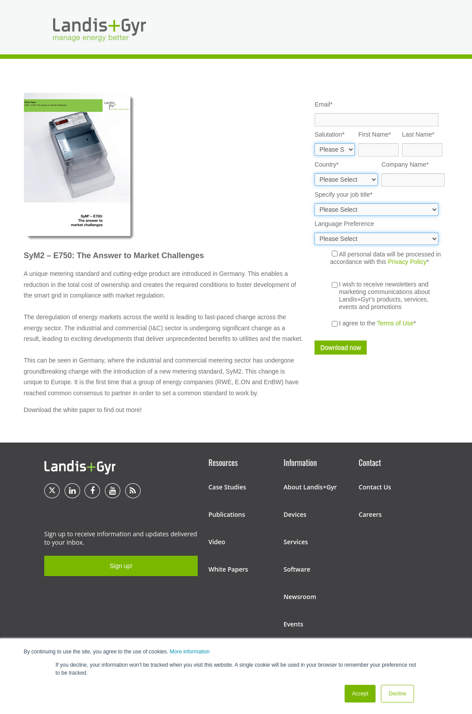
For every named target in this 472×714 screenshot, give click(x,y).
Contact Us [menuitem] (375, 487)
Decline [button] (397, 694)
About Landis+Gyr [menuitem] (310, 487)
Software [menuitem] (297, 569)
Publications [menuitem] (226, 514)
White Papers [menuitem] (228, 569)
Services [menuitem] (296, 542)
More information (190, 652)
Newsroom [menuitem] (300, 596)
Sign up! (121, 565)
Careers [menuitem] (370, 514)
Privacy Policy (407, 261)
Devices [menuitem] (295, 514)
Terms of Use (395, 323)
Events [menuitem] (293, 624)
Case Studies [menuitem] (227, 487)
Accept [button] (360, 694)
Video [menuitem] (216, 542)
